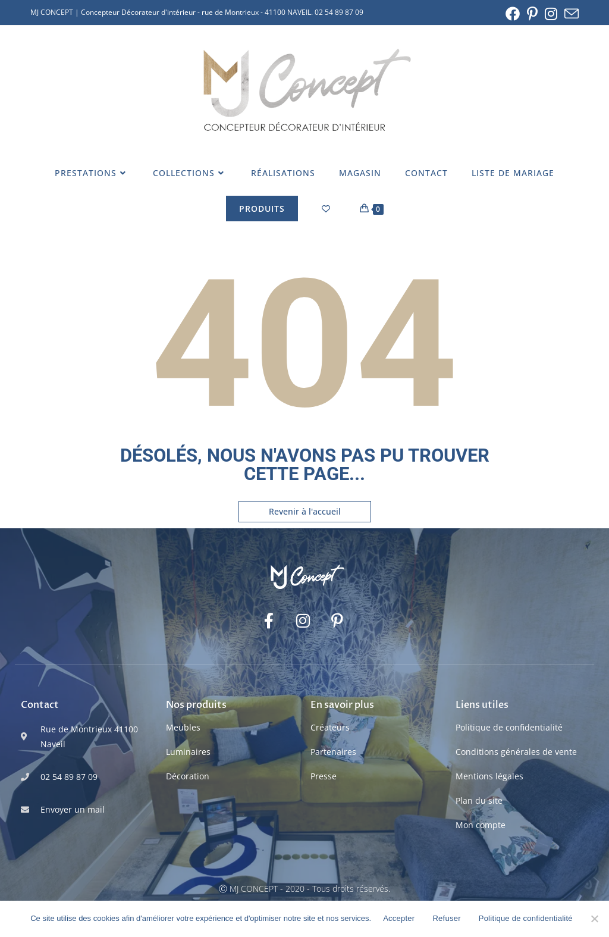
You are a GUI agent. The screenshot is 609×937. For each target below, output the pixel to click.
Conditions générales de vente (516, 751)
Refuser (446, 918)
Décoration (187, 776)
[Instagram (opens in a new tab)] (551, 14)
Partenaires (333, 751)
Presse (323, 776)
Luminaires (188, 751)
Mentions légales (489, 776)
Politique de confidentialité (509, 727)
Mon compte (481, 825)
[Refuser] (594, 919)
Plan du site (479, 800)
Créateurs (330, 727)
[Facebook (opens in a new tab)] (512, 14)
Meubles (183, 727)
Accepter (399, 918)
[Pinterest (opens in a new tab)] (532, 14)
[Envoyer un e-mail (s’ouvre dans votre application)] (570, 14)
